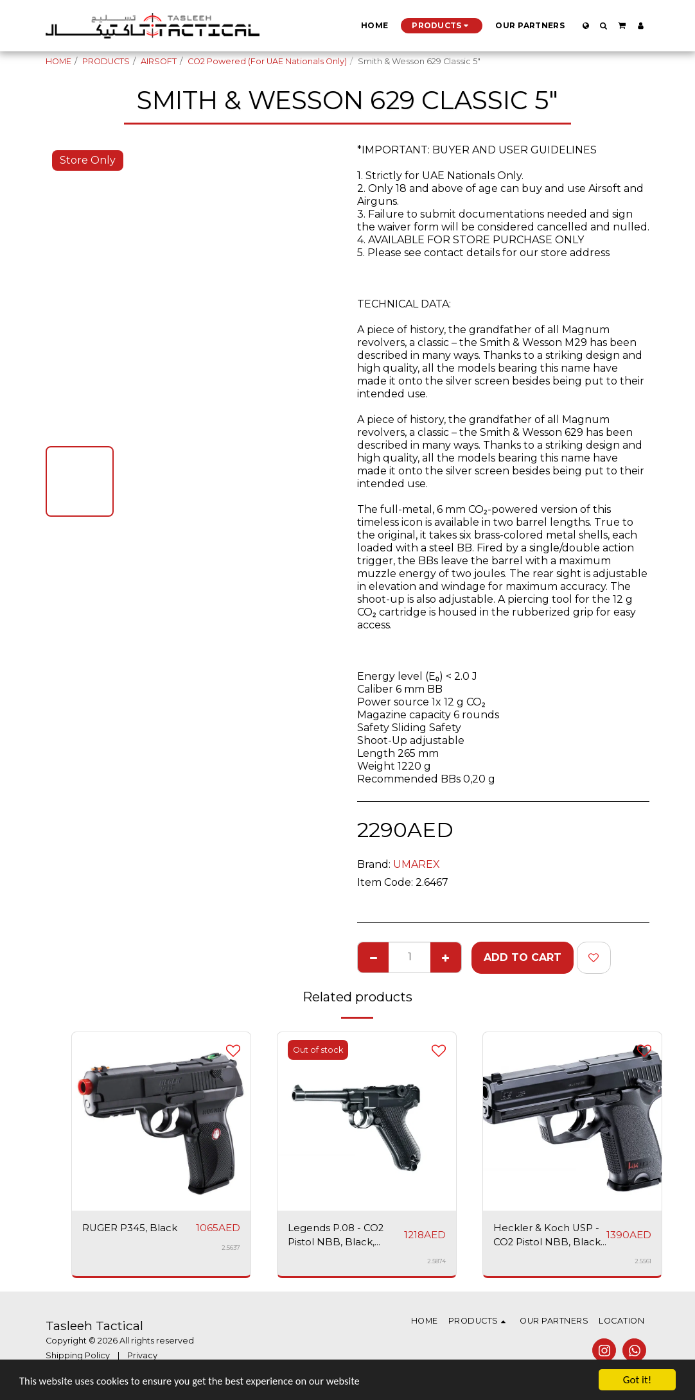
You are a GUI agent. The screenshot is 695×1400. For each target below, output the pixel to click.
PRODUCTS (106, 61)
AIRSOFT (159, 61)
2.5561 (642, 1263)
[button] (603, 26)
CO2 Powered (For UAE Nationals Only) (267, 61)
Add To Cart (522, 957)
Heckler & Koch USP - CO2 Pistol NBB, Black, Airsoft (548, 1237)
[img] (161, 1121)
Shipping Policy (78, 1357)
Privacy (142, 1357)
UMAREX (416, 864)
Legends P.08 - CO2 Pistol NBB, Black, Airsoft (338, 1237)
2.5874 (436, 1263)
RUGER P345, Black (133, 1228)
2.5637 (231, 1248)
